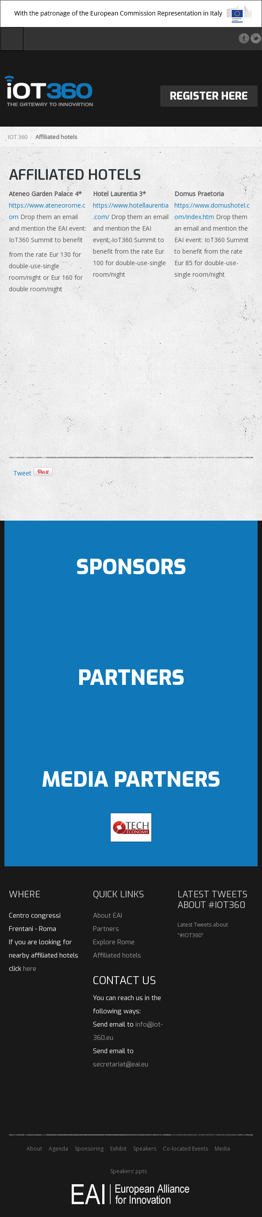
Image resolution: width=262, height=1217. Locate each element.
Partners (106, 928)
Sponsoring (89, 1148)
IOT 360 (17, 137)
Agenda (58, 1148)
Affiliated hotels (117, 955)
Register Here (209, 96)
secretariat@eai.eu (120, 1064)
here (29, 968)
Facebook (244, 38)
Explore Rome (114, 942)
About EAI (107, 915)
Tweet (22, 473)
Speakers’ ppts (128, 1171)
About (34, 1148)
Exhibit (118, 1148)
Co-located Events (185, 1148)
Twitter (256, 38)
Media (222, 1148)
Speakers (144, 1148)
